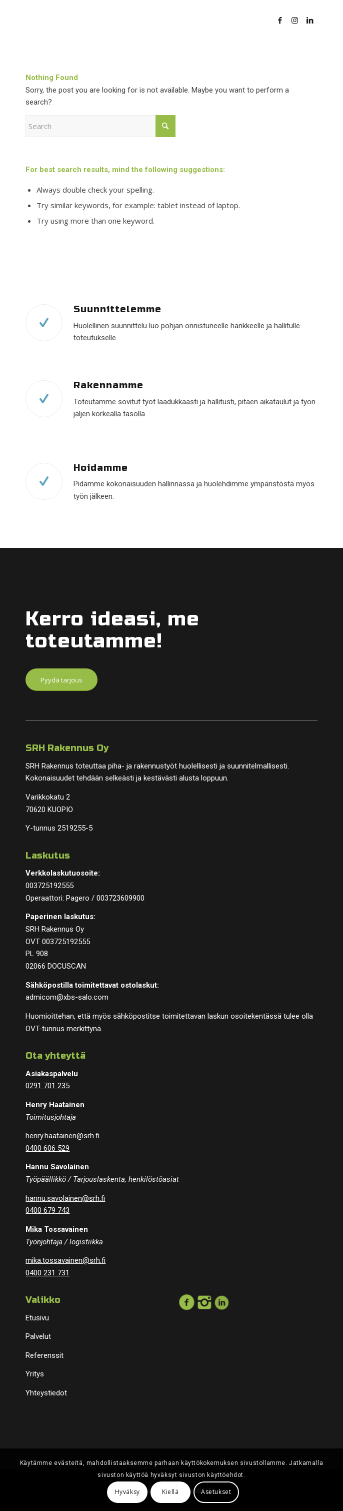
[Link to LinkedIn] (310, 20)
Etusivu (37, 1317)
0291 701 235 (48, 1085)
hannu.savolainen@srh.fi (65, 1198)
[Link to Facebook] (280, 20)
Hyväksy (127, 1491)
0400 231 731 (48, 1272)
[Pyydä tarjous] (62, 679)
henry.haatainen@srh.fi (63, 1135)
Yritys (35, 1373)
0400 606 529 (48, 1148)
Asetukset (216, 1491)
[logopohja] (142, 20)
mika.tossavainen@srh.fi (66, 1260)
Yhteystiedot (46, 1392)
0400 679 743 (48, 1210)
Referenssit (45, 1355)
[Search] (101, 126)
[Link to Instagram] (295, 20)
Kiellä (170, 1491)
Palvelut (38, 1336)
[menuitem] (241, 20)
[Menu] (241, 20)
